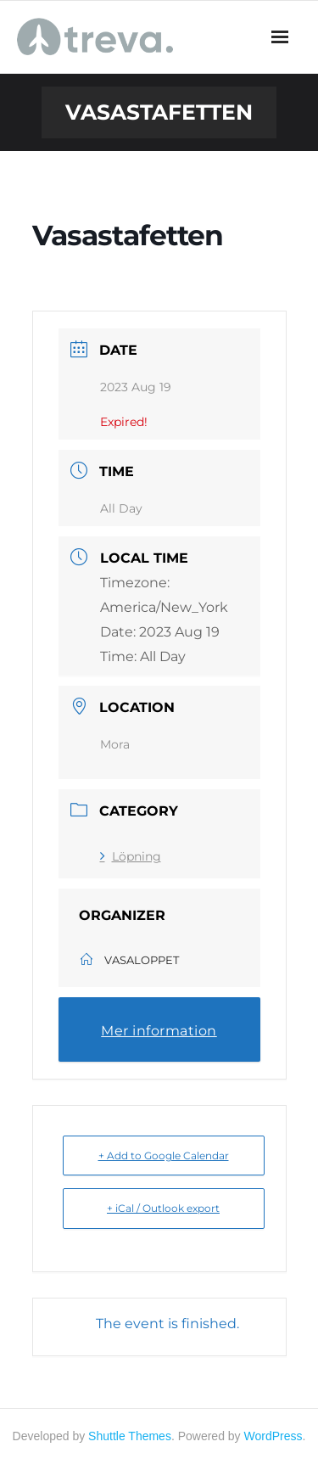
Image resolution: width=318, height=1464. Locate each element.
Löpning (130, 856)
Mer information (159, 1031)
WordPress (273, 1436)
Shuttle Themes (129, 1436)
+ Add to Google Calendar (163, 1155)
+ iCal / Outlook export (163, 1208)
